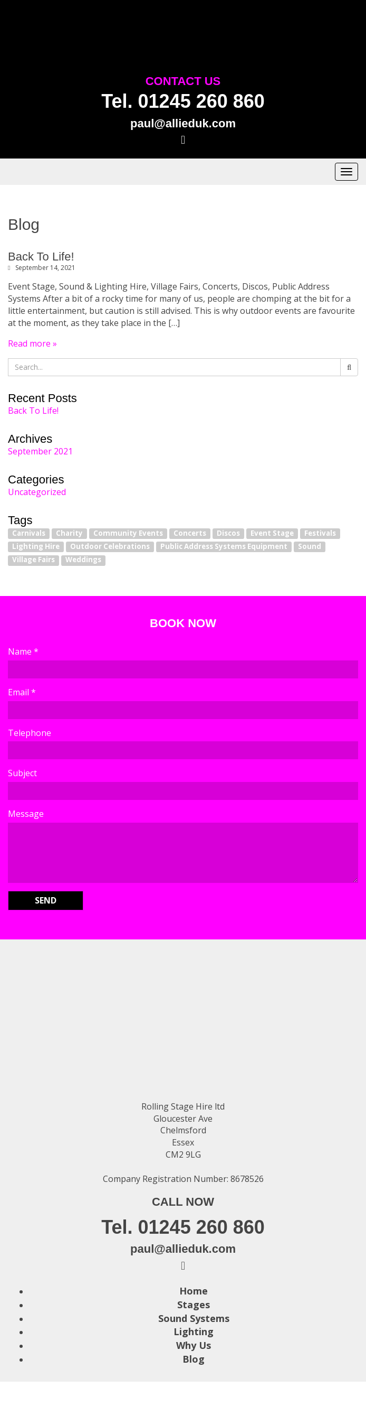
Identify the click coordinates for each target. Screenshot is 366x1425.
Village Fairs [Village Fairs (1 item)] (33, 560)
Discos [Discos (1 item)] (228, 533)
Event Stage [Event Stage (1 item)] (272, 533)
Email (22, 692)
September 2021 (40, 451)
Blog (193, 1359)
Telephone (29, 733)
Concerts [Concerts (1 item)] (190, 533)
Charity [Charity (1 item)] (69, 533)
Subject (22, 773)
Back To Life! (41, 256)
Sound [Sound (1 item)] (309, 546)
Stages (193, 1304)
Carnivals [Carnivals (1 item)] (28, 533)
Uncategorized (37, 492)
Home (193, 1290)
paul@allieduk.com (183, 123)
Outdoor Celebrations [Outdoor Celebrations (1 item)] (110, 546)
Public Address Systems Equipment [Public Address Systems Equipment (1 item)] (223, 546)
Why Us (193, 1345)
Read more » (32, 343)
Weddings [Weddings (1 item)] (83, 560)
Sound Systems (193, 1318)
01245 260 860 (201, 101)
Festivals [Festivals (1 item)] (320, 533)
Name (23, 651)
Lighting (194, 1331)
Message (26, 813)
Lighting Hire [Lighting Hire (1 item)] (36, 546)
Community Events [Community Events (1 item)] (128, 533)
